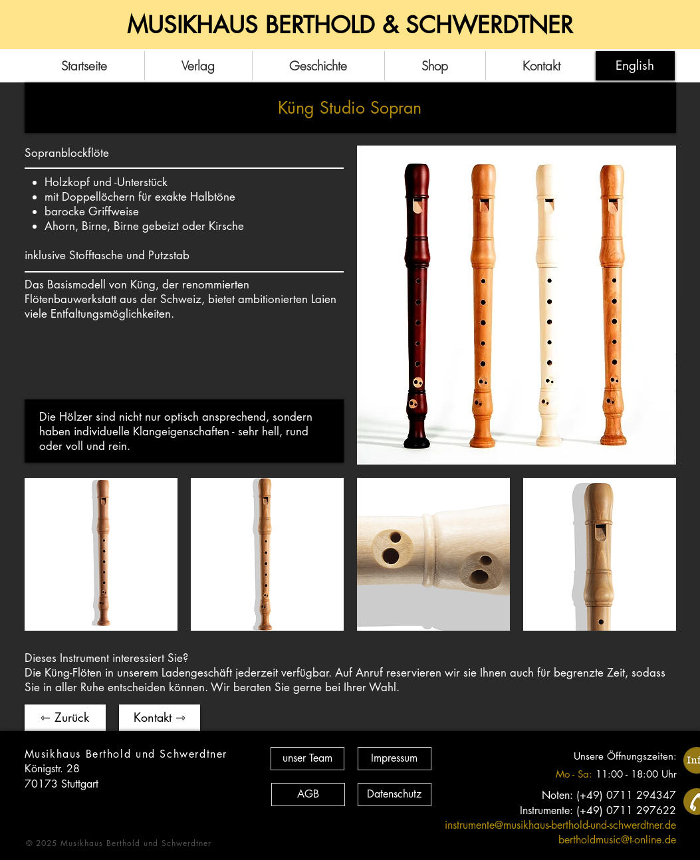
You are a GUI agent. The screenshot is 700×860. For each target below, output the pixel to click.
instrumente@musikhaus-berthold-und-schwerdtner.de (560, 825)
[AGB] (308, 794)
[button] (101, 554)
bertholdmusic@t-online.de (617, 840)
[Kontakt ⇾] (159, 717)
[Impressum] (394, 758)
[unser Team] (307, 758)
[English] (635, 65)
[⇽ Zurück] (65, 717)
